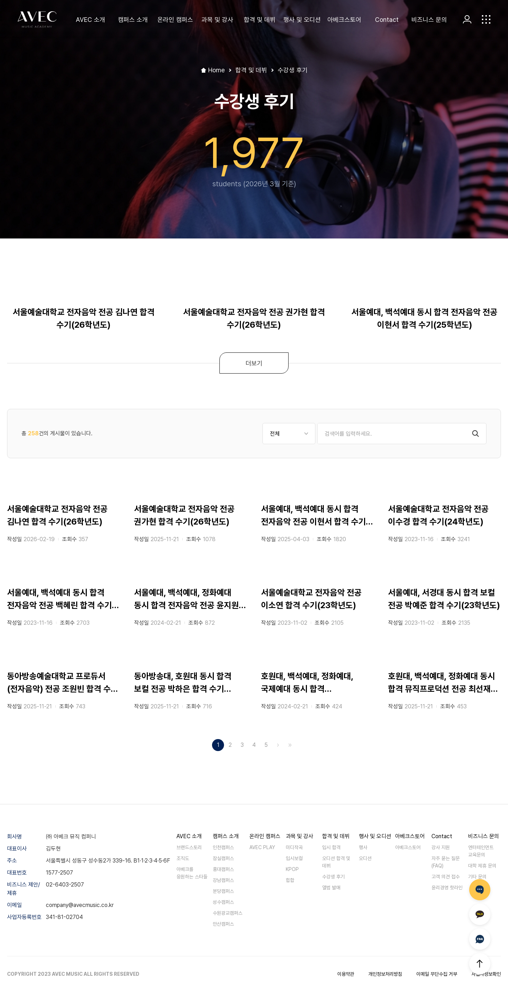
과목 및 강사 (217, 19)
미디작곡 (294, 847)
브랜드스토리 (189, 847)
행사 (363, 847)
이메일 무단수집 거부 (436, 974)
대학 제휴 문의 (482, 866)
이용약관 (345, 974)
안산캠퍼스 (223, 924)
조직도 (182, 858)
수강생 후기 (333, 876)
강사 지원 (440, 847)
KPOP (292, 869)
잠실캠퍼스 (223, 858)
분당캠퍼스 (223, 891)
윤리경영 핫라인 (446, 887)
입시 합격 (331, 847)
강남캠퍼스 (223, 880)
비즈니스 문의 (429, 19)
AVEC (37, 19)
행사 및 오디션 (302, 19)
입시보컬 (294, 858)
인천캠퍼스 (223, 847)
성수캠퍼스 (223, 902)
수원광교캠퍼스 (227, 913)
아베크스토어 (344, 19)
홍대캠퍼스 (223, 869)
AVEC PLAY (262, 847)
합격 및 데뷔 (260, 19)
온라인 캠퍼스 (175, 19)
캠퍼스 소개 (133, 19)
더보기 (254, 363)
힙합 (290, 880)
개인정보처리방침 (385, 974)
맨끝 (290, 745)
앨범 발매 (331, 887)
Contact (387, 19)
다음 (278, 745)
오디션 (365, 858)
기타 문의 (477, 876)
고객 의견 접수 (445, 876)
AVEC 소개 (90, 19)
